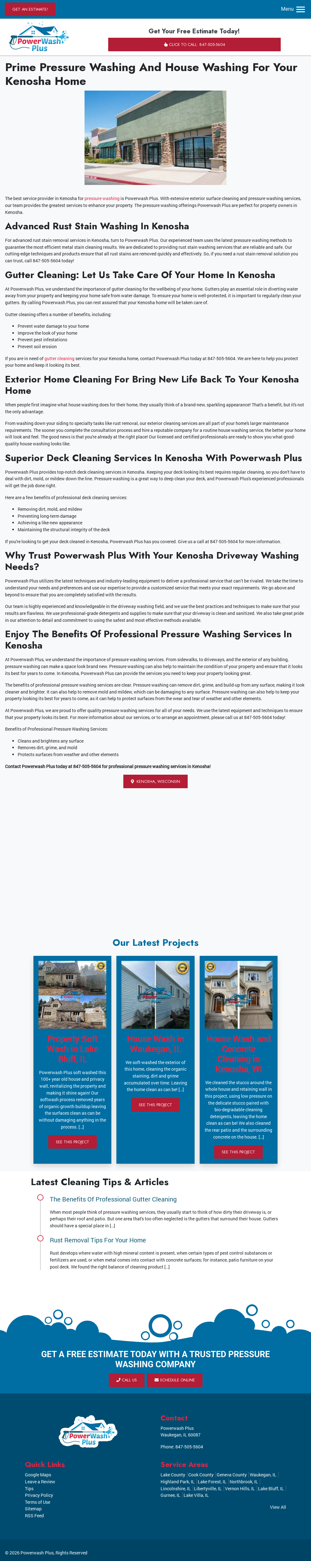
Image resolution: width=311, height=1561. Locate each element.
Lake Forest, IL (212, 1482)
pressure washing (102, 198)
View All (278, 1507)
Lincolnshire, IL (176, 1488)
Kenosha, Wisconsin (155, 781)
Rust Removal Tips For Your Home (98, 1240)
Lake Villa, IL (196, 1495)
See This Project (72, 1142)
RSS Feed (34, 1516)
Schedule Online (175, 1380)
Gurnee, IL (170, 1495)
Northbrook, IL (244, 1482)
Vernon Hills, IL (240, 1488)
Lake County (173, 1475)
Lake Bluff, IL (271, 1488)
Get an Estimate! (30, 9)
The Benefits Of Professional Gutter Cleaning (113, 1199)
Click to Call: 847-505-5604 (194, 44)
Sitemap (33, 1509)
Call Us (126, 1380)
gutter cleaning (59, 358)
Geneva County (232, 1475)
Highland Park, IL (178, 1482)
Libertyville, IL (208, 1488)
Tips (29, 1488)
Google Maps (38, 1475)
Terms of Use (37, 1502)
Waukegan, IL (263, 1475)
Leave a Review (40, 1482)
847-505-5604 (189, 1447)
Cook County (201, 1475)
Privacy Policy (39, 1495)
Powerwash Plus (37, 1553)
